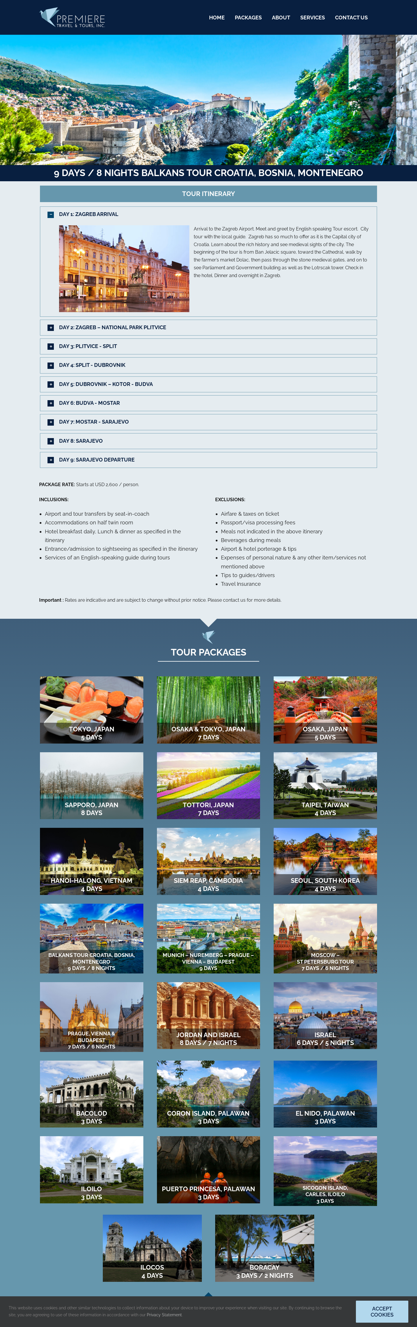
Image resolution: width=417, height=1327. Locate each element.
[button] (208, 214)
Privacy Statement (164, 1315)
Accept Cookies (382, 1312)
